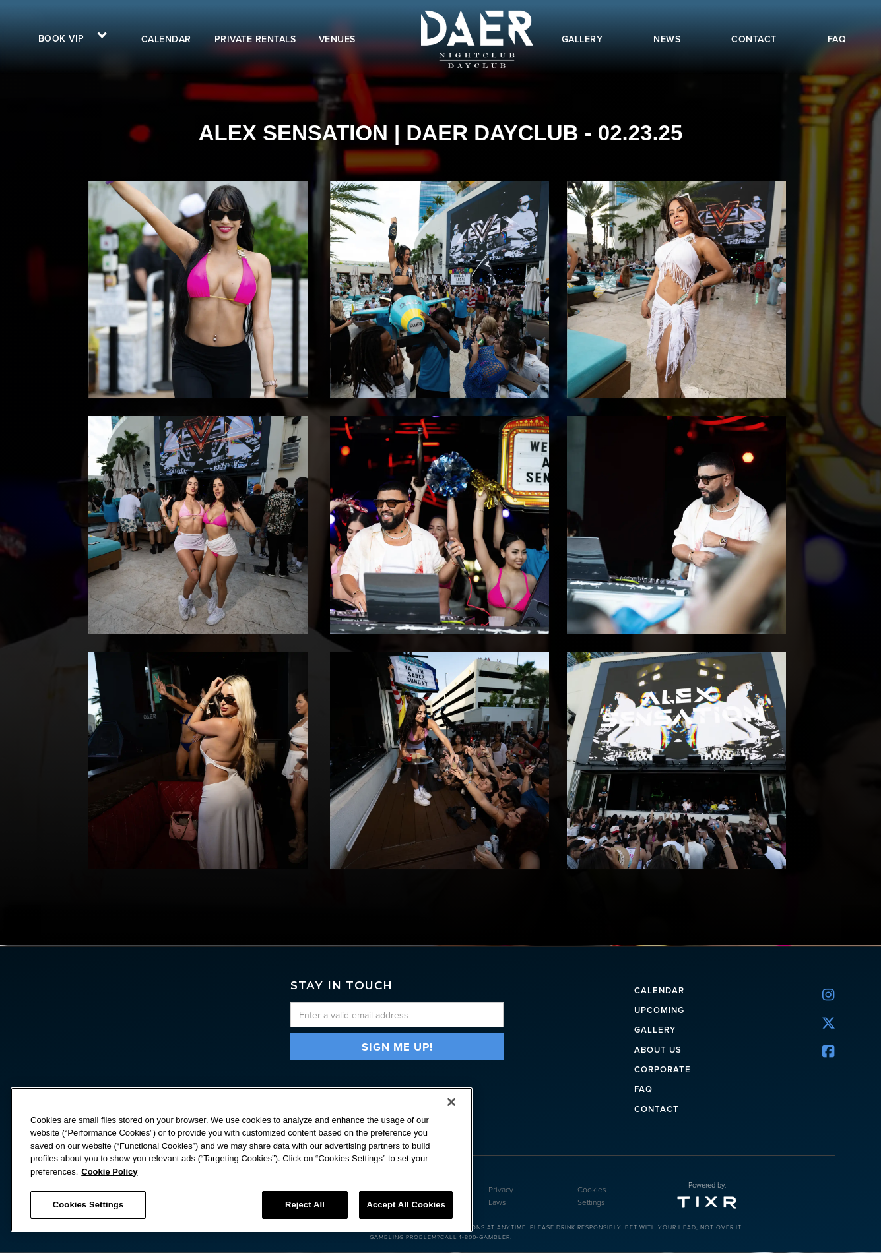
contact (754, 39)
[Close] (451, 1101)
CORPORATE (662, 1068)
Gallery (655, 1028)
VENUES (337, 39)
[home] (476, 38)
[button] (68, 37)
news (666, 39)
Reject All (305, 1204)
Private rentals (255, 39)
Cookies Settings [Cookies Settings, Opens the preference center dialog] (88, 1204)
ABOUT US (658, 1048)
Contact (656, 1107)
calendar (166, 39)
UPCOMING (659, 1008)
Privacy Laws (500, 1197)
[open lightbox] (203, 289)
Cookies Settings (591, 1197)
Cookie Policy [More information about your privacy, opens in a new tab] (109, 1172)
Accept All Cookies (405, 1204)
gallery (582, 39)
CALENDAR (659, 989)
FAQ (837, 39)
